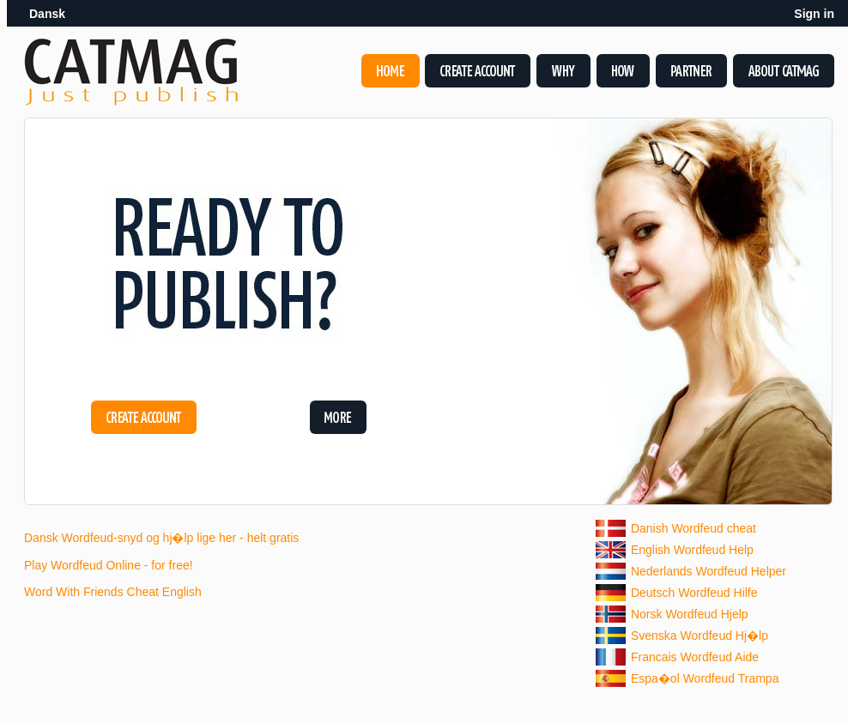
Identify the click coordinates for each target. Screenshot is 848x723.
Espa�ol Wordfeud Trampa (705, 678)
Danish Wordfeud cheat (693, 528)
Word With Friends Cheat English (113, 592)
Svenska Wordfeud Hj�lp (699, 635)
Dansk (47, 14)
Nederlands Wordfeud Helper (708, 571)
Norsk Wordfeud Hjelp (689, 614)
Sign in (814, 14)
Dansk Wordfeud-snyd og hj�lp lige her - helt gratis (161, 538)
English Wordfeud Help (692, 550)
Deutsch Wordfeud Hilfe (694, 592)
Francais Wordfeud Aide (695, 657)
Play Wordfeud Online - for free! (108, 565)
